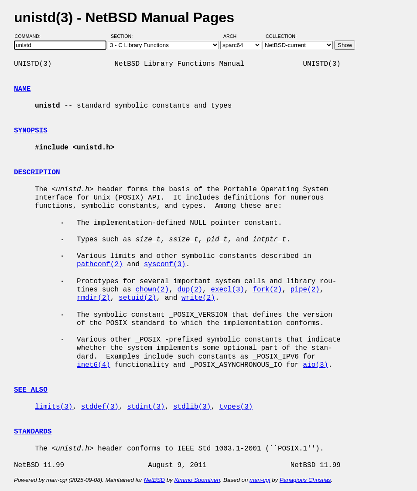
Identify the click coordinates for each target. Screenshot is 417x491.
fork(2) (267, 290)
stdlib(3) (192, 407)
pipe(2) (305, 290)
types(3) (236, 407)
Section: (124, 36)
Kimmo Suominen (197, 480)
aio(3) (315, 365)
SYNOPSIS (31, 130)
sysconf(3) (165, 264)
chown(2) (152, 290)
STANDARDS (32, 432)
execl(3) (227, 290)
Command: (30, 36)
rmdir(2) (93, 298)
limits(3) (53, 407)
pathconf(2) (100, 264)
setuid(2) (137, 298)
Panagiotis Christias (305, 480)
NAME (22, 89)
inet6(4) (93, 365)
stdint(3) (145, 407)
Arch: (234, 36)
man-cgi (260, 480)
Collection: (281, 36)
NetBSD (154, 480)
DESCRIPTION (37, 172)
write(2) (198, 298)
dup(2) (189, 290)
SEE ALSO (31, 390)
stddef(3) (100, 407)
